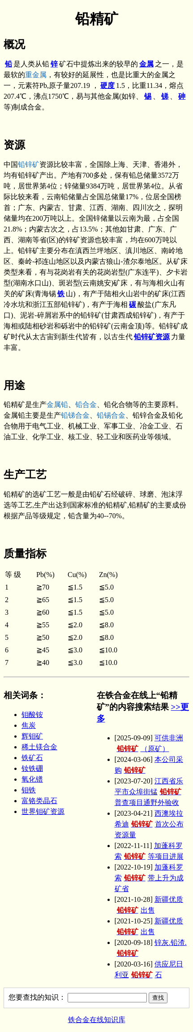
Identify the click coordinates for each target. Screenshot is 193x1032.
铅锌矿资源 (152, 337)
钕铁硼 (32, 768)
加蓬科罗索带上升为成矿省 (149, 877)
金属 (146, 64)
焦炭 (28, 725)
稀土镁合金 (39, 747)
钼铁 (28, 790)
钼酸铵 (32, 714)
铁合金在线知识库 (96, 1019)
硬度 (107, 85)
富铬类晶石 (39, 801)
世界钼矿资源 (42, 811)
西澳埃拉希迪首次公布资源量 (149, 824)
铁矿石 (32, 757)
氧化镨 (32, 779)
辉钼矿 (32, 736)
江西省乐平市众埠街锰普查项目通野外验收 (149, 791)
